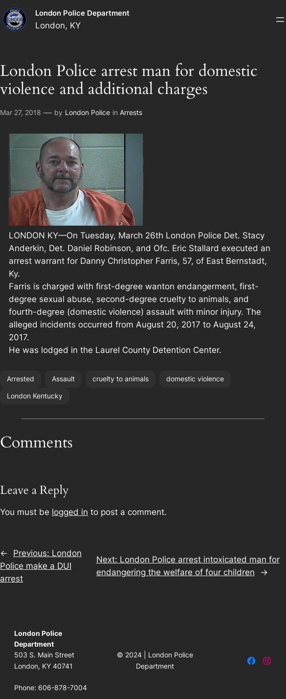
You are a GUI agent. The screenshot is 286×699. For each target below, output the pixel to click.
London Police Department (82, 13)
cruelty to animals (120, 378)
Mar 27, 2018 (20, 112)
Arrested (20, 378)
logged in (70, 512)
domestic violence (195, 378)
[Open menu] (280, 19)
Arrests (131, 112)
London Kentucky (35, 396)
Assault (63, 378)
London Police (87, 112)
